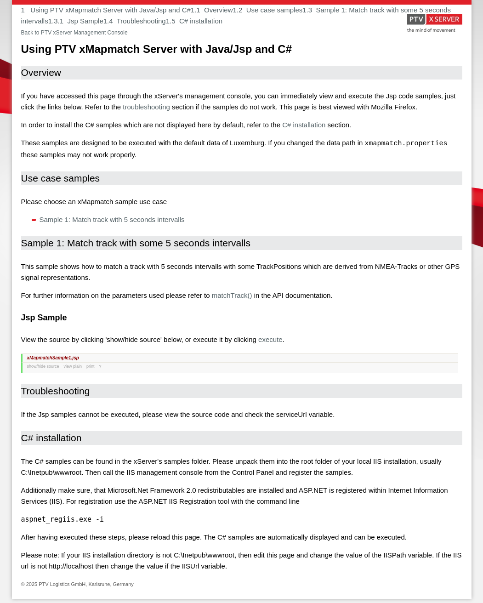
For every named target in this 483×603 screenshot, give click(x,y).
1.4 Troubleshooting (134, 21)
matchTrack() (232, 295)
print (90, 366)
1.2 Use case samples (268, 10)
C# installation (303, 125)
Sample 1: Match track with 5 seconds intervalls (112, 219)
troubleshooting (146, 107)
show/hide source (43, 366)
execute (270, 339)
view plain (73, 366)
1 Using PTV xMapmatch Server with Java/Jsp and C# (106, 10)
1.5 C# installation (194, 21)
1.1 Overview (212, 10)
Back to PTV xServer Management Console (74, 32)
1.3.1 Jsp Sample (75, 21)
